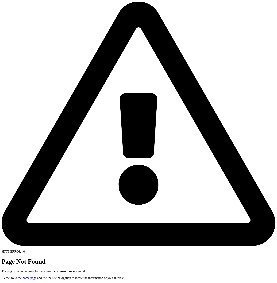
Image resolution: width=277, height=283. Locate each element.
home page (29, 278)
